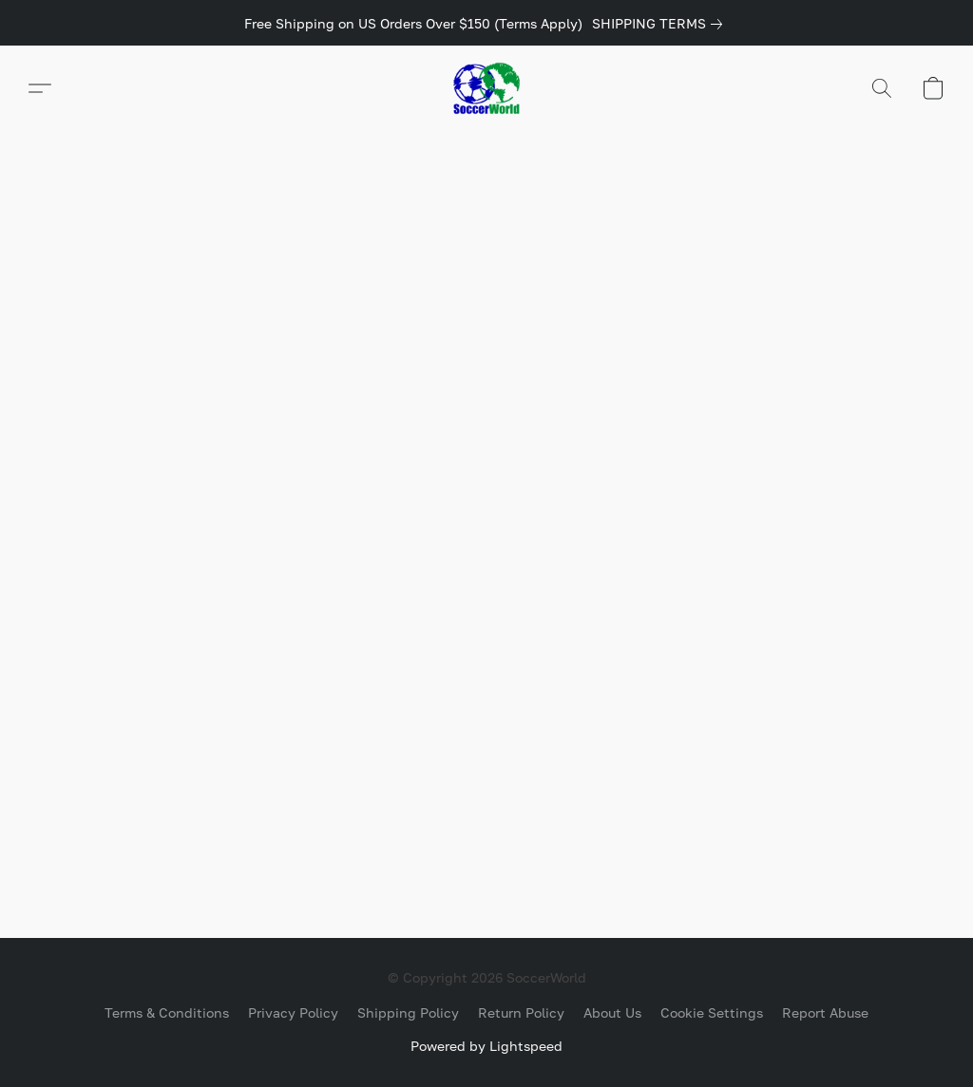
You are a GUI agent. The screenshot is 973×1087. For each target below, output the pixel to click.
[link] (661, 23)
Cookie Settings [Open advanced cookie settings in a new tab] (711, 1012)
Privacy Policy (293, 1012)
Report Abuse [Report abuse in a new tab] (825, 1012)
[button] (486, 88)
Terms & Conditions (167, 1012)
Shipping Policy (408, 1012)
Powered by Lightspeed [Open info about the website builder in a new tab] (486, 1046)
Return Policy (521, 1012)
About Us (612, 1012)
